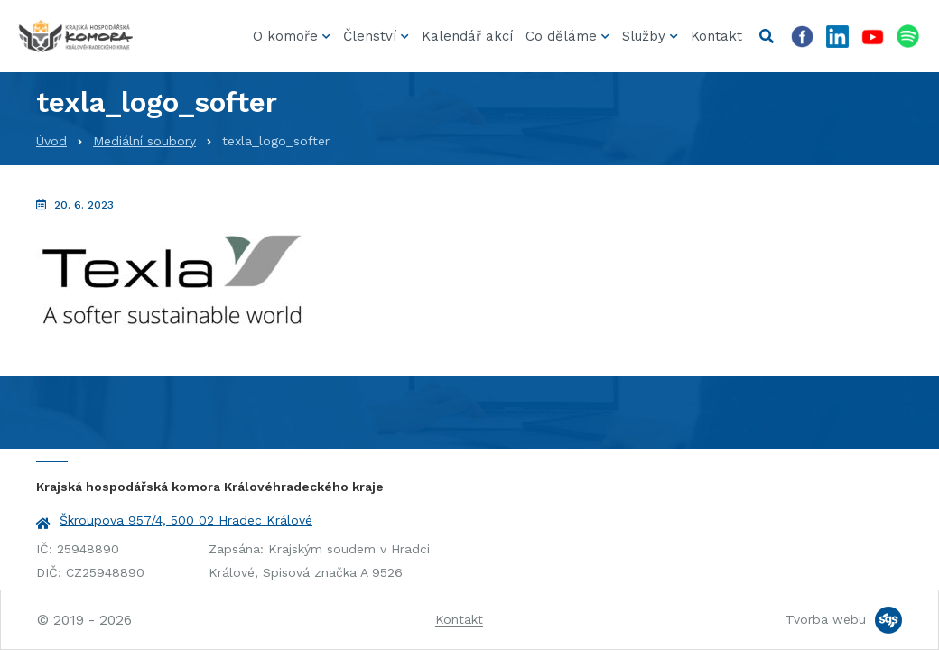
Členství (369, 36)
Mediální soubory (144, 141)
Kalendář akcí (467, 36)
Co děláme (561, 36)
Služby (643, 36)
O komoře (285, 36)
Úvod (51, 141)
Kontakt (716, 36)
